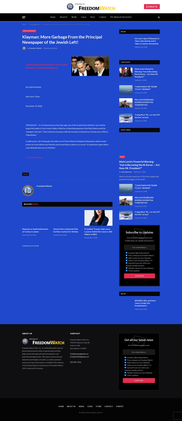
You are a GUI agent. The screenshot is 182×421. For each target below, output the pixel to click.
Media (74, 17)
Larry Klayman (126, 172)
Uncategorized (29, 31)
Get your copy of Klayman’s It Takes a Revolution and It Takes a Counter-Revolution (147, 41)
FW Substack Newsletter (121, 17)
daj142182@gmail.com (80, 357)
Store (92, 17)
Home (53, 17)
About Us (63, 17)
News (122, 157)
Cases (83, 17)
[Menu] (23, 17)
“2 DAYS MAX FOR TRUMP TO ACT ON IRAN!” (146, 88)
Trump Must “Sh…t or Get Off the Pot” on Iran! (147, 116)
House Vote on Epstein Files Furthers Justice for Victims (65, 230)
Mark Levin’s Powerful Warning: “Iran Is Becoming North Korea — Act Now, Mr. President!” (146, 73)
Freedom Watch (36, 48)
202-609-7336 (75, 362)
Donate (152, 6)
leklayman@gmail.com (80, 354)
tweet (25, 174)
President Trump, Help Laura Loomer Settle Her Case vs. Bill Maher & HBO (98, 231)
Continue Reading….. (35, 157)
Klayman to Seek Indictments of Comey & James (35, 230)
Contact (102, 17)
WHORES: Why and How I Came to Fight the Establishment (145, 303)
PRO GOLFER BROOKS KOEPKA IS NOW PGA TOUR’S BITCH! (144, 102)
